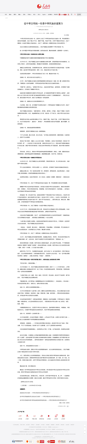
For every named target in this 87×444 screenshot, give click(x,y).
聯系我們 (72, 424)
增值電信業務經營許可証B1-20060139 (42, 431)
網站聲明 (57, 424)
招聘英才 (32, 424)
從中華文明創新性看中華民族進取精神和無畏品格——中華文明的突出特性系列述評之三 (43, 400)
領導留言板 (41, 416)
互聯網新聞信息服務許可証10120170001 (26, 431)
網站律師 (62, 424)
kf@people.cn (32, 429)
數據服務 (52, 424)
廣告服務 (37, 424)
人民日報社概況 (16, 424)
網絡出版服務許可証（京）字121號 (50, 434)
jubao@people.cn (55, 427)
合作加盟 (42, 424)
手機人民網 (34, 416)
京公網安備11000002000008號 (70, 434)
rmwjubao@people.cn (59, 429)
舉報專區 (56, 14)
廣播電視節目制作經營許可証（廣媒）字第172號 (59, 431)
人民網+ (27, 416)
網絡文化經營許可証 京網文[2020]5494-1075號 (34, 434)
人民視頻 (49, 416)
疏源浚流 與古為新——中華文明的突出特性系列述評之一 (35, 392)
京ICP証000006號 (61, 434)
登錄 (80, 14)
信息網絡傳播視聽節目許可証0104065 (18, 434)
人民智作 (63, 416)
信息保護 (67, 424)
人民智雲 (56, 416)
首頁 (6, 14)
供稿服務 (47, 424)
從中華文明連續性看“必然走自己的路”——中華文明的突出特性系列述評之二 (40, 396)
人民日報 (20, 416)
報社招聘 (28, 424)
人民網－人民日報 (50, 33)
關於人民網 (22, 424)
